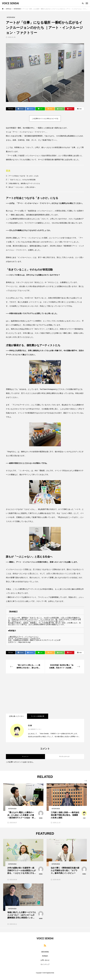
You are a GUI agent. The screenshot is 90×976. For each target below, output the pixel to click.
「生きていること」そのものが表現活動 (22, 179)
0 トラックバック (65, 756)
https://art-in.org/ (24, 642)
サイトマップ (45, 964)
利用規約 (45, 956)
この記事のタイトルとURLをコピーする (45, 118)
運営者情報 (45, 952)
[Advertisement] (45, 693)
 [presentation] (85, 780)
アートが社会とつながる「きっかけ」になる (23, 176)
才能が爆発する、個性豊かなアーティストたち (24, 183)
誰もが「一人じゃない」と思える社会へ (22, 187)
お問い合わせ (45, 960)
